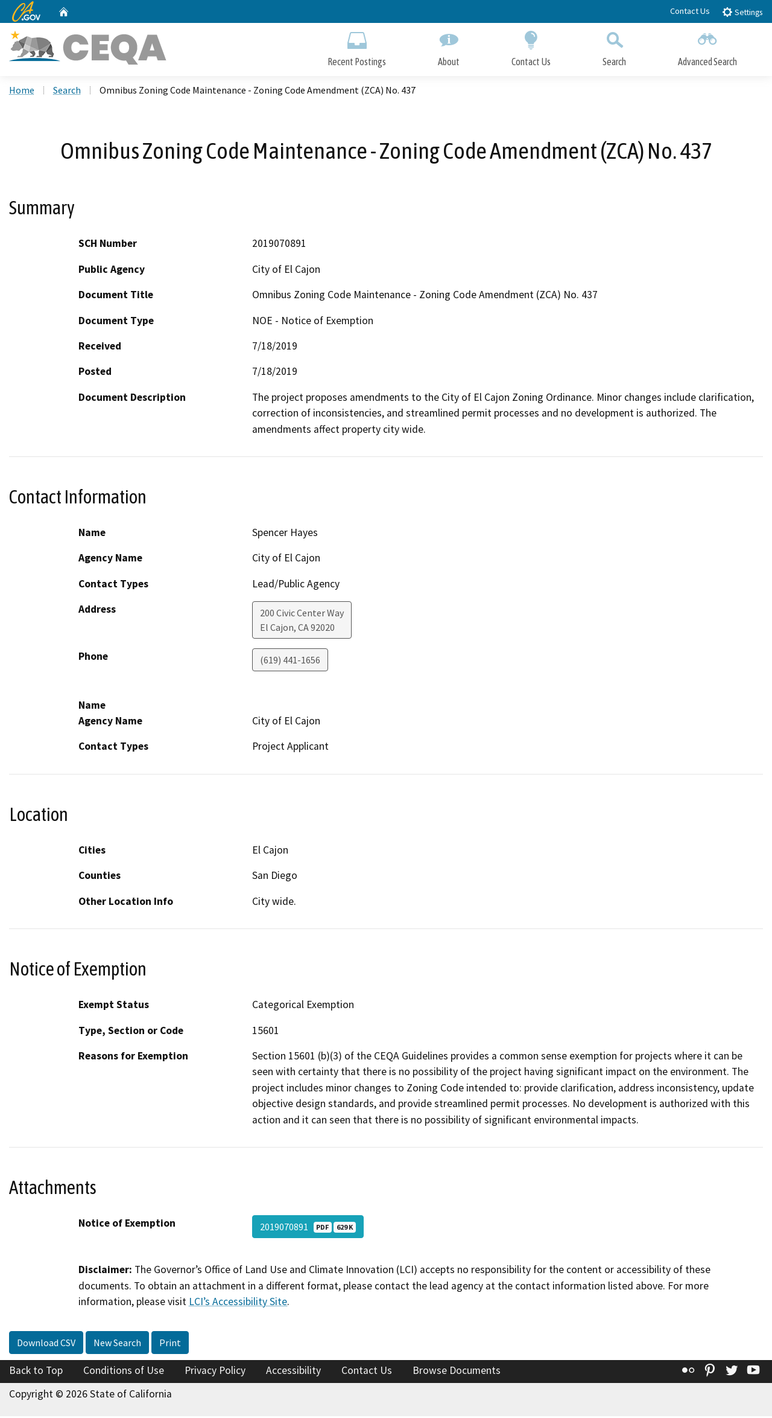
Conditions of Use (123, 1371)
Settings (742, 12)
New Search (117, 1344)
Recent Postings (357, 47)
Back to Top (36, 1371)
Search (614, 47)
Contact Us (690, 10)
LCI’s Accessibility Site (238, 1302)
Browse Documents (457, 1371)
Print (170, 1344)
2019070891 (308, 1228)
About (448, 47)
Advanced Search (707, 47)
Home (21, 91)
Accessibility (293, 1371)
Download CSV (46, 1344)
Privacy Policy (215, 1371)
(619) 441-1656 (290, 662)
